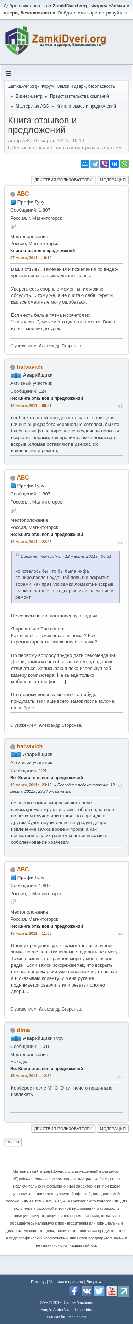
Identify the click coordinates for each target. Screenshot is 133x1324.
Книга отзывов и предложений (42, 250)
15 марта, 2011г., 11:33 (30, 933)
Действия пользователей (63, 180)
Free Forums (76, 1317)
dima (23, 1030)
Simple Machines (78, 1302)
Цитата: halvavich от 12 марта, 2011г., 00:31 (66, 556)
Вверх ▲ (94, 1282)
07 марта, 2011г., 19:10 (30, 258)
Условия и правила (66, 1282)
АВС (23, 194)
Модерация (113, 180)
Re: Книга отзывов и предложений (46, 398)
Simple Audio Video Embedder (66, 1309)
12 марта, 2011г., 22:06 (30, 541)
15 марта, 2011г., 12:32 (30, 1076)
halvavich (30, 367)
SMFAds (53, 1317)
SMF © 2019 (51, 1302)
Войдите (67, 13)
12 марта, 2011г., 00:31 (30, 405)
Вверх (13, 1142)
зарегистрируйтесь (108, 13)
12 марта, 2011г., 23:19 (30, 785)
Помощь (38, 1282)
